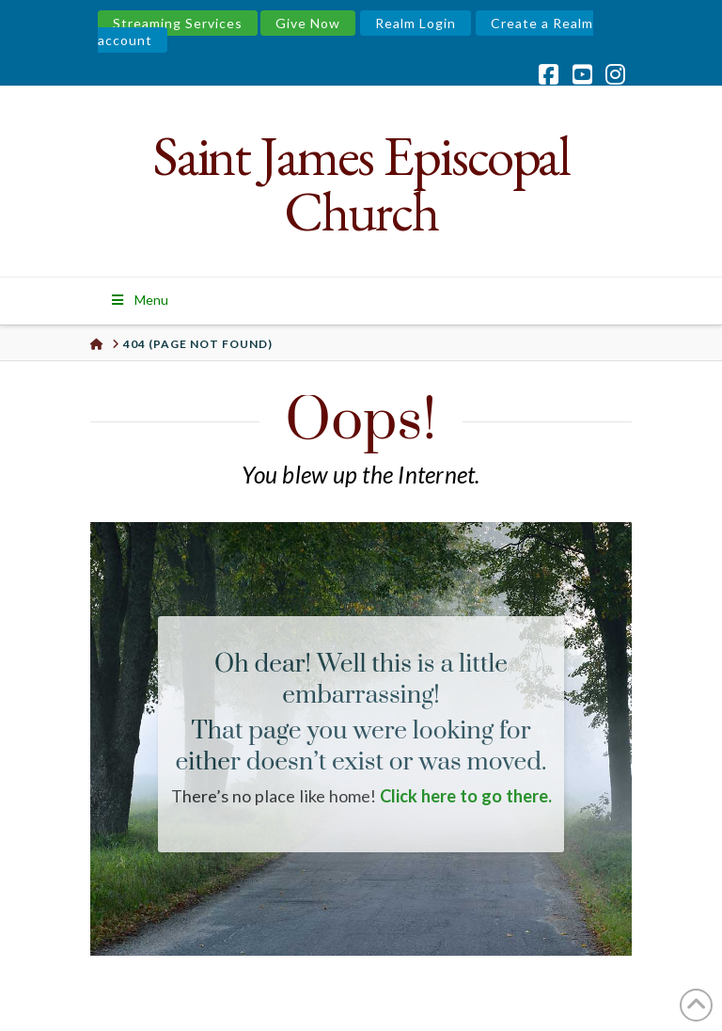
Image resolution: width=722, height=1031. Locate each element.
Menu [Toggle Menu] (138, 300)
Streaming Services (178, 23)
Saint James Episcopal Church (361, 183)
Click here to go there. (466, 795)
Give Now (307, 23)
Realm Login (415, 23)
